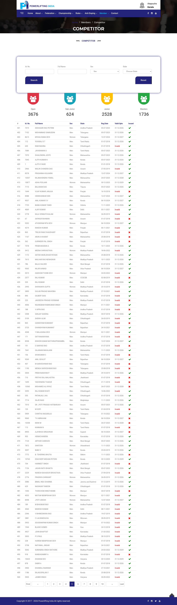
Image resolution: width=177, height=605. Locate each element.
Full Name (62, 67)
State (125, 67)
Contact (114, 13)
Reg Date (104, 124)
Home (30, 13)
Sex (91, 67)
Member (103, 13)
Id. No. (27, 67)
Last (122, 584)
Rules (78, 13)
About (38, 13)
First (28, 584)
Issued (131, 124)
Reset (143, 80)
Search (34, 80)
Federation (49, 13)
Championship (65, 13)
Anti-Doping (90, 13)
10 (102, 584)
